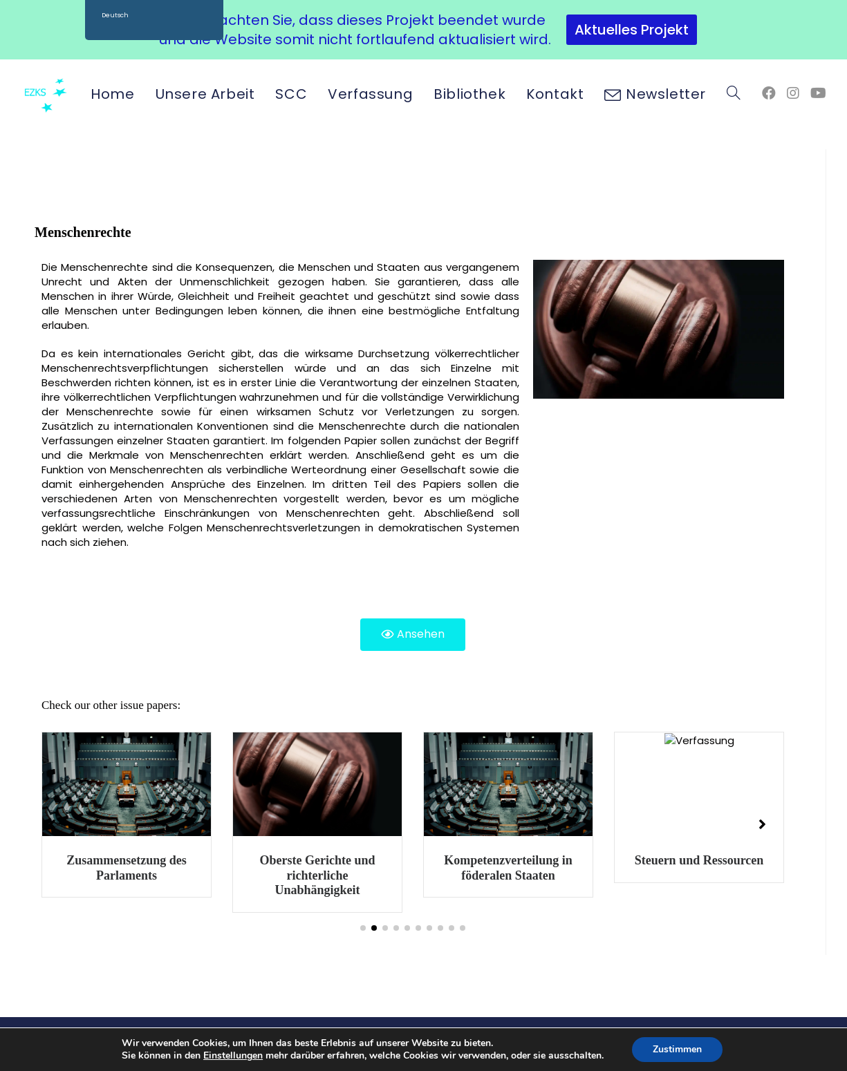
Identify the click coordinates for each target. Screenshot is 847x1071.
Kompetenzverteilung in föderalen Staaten (694, 867)
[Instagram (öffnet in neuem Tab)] (793, 93)
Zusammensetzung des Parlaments (312, 867)
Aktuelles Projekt (632, 29)
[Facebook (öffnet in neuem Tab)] (768, 93)
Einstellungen (233, 1056)
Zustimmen (677, 1049)
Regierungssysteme (121, 860)
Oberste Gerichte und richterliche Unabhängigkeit (503, 875)
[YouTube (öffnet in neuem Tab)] (818, 93)
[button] (363, 928)
